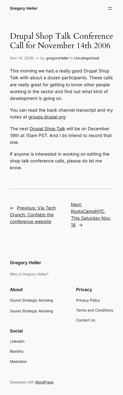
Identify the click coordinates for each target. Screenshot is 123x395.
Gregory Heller (24, 8)
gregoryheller (57, 58)
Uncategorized (86, 58)
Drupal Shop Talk (47, 128)
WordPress (44, 382)
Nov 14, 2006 (21, 58)
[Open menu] (110, 8)
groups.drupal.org (46, 117)
